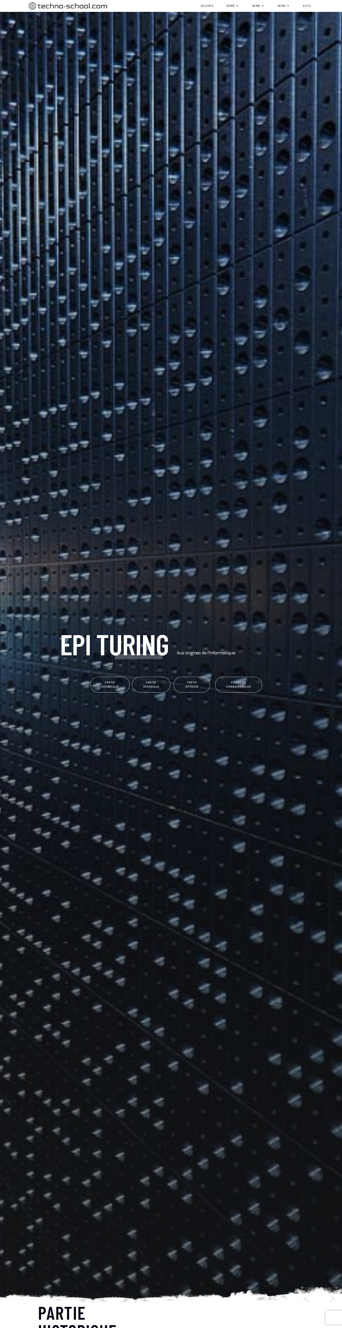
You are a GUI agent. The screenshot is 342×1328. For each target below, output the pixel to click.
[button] (110, 685)
